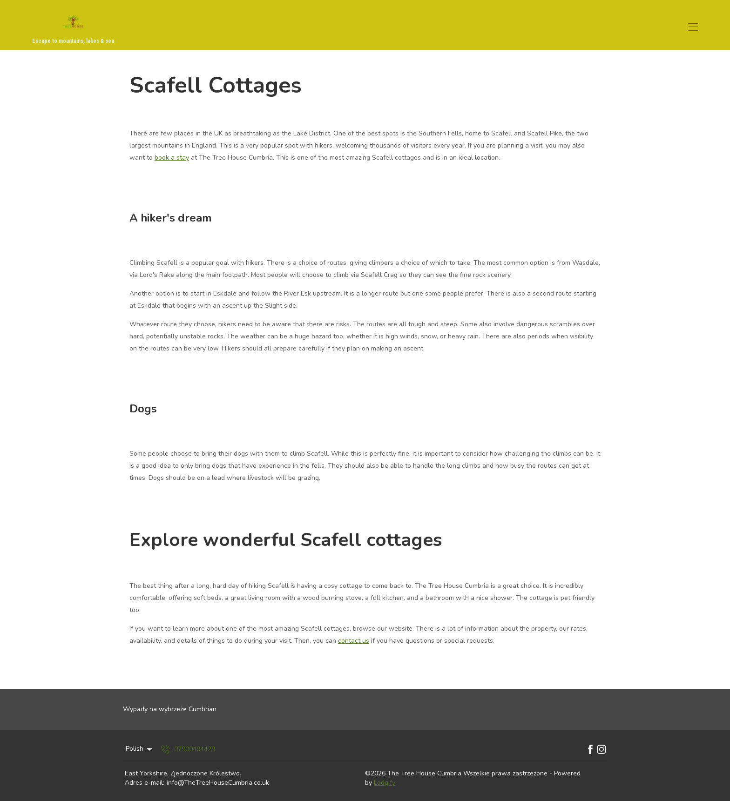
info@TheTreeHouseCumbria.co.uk (218, 782)
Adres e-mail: (144, 782)
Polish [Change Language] (140, 748)
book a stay (172, 157)
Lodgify (384, 782)
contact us (353, 640)
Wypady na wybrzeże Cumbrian (169, 709)
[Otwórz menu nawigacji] (693, 27)
